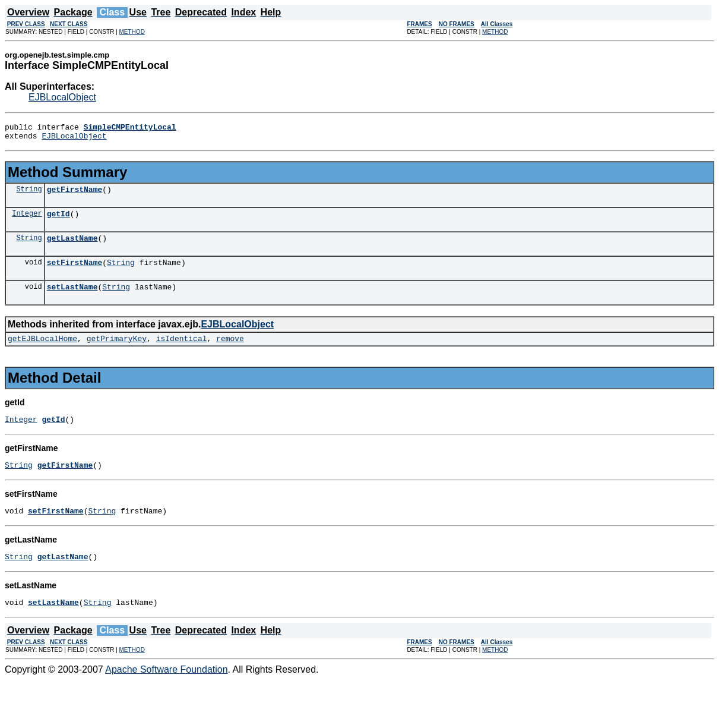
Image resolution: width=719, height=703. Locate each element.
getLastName (72, 246)
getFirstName (75, 194)
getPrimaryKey (117, 352)
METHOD (132, 32)
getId (58, 220)
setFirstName (75, 272)
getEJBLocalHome (42, 352)
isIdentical (181, 352)
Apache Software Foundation (166, 693)
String (29, 194)
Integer (27, 220)
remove (230, 352)
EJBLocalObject (62, 97)
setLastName (72, 299)
